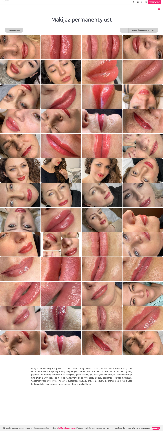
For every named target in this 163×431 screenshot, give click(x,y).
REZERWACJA (154, 2)
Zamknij (155, 428)
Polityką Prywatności (67, 428)
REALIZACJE (14, 30)
